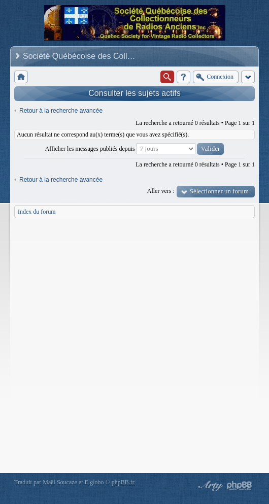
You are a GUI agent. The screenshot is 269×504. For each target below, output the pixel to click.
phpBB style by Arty (209, 486)
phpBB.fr (123, 482)
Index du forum (37, 211)
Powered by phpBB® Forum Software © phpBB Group (239, 486)
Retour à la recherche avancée (61, 110)
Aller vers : (161, 190)
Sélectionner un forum (219, 191)
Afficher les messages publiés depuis (134, 148)
